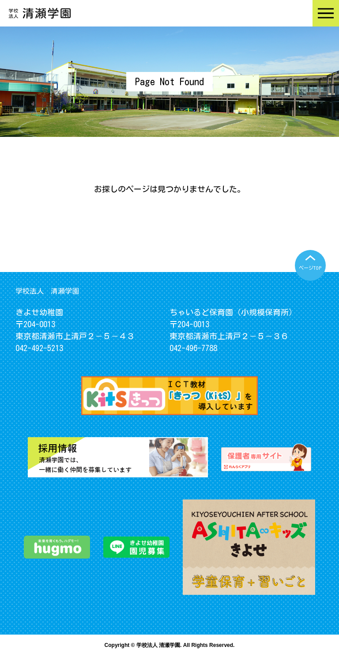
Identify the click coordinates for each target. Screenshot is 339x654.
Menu (326, 13)
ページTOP (310, 267)
